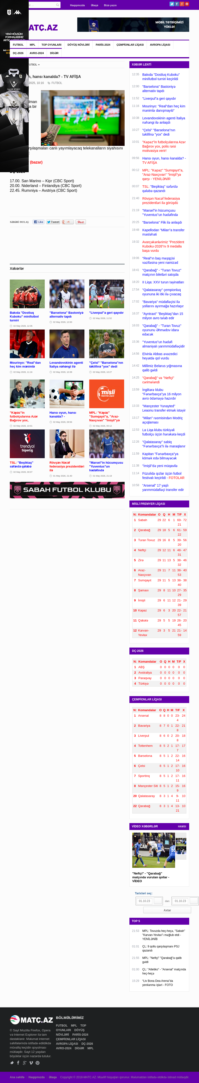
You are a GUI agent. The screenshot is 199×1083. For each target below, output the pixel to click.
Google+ (182, 4)
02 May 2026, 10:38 (62, 372)
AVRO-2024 (37, 53)
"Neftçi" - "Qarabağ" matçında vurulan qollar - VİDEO (150, 877)
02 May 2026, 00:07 (23, 472)
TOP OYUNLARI (51, 44)
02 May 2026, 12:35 (23, 326)
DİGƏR (54, 53)
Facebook (177, 4)
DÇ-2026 (18, 53)
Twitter (172, 4)
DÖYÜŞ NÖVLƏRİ (79, 44)
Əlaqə (94, 5)
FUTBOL (18, 44)
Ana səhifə (17, 1077)
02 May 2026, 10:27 (102, 372)
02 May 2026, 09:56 (62, 422)
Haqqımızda (77, 5)
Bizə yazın (110, 5)
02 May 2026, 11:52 (102, 318)
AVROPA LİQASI (160, 44)
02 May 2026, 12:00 (62, 322)
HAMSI (182, 826)
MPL (32, 44)
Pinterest (187, 4)
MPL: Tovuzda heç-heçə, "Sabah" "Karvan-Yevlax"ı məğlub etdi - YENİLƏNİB (163, 935)
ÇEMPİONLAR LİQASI (130, 44)
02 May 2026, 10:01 (23, 426)
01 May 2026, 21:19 (102, 476)
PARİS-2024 (103, 44)
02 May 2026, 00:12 (102, 426)
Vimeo (31, 1063)
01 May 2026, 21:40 (62, 476)
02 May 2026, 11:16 (23, 372)
